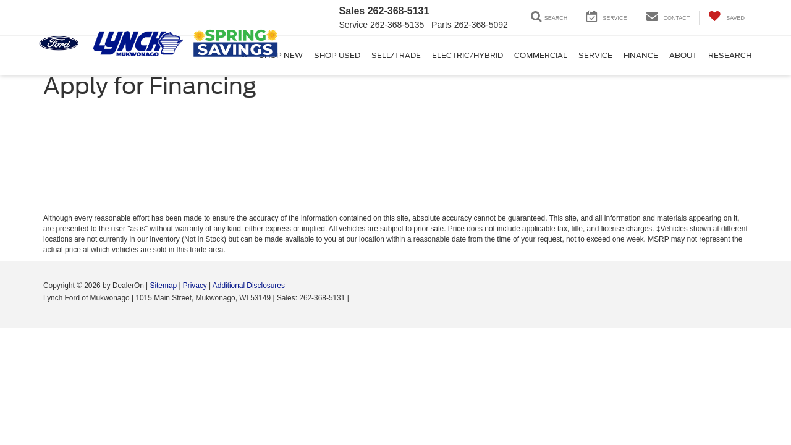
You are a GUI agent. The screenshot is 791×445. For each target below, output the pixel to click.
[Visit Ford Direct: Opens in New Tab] (354, 298)
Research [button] (729, 55)
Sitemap (163, 285)
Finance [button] (641, 55)
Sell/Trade (396, 55)
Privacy (195, 285)
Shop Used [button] (337, 55)
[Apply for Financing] (395, 163)
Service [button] (595, 55)
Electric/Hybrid (467, 55)
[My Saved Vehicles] (726, 18)
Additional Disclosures (249, 285)
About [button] (683, 55)
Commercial (540, 55)
